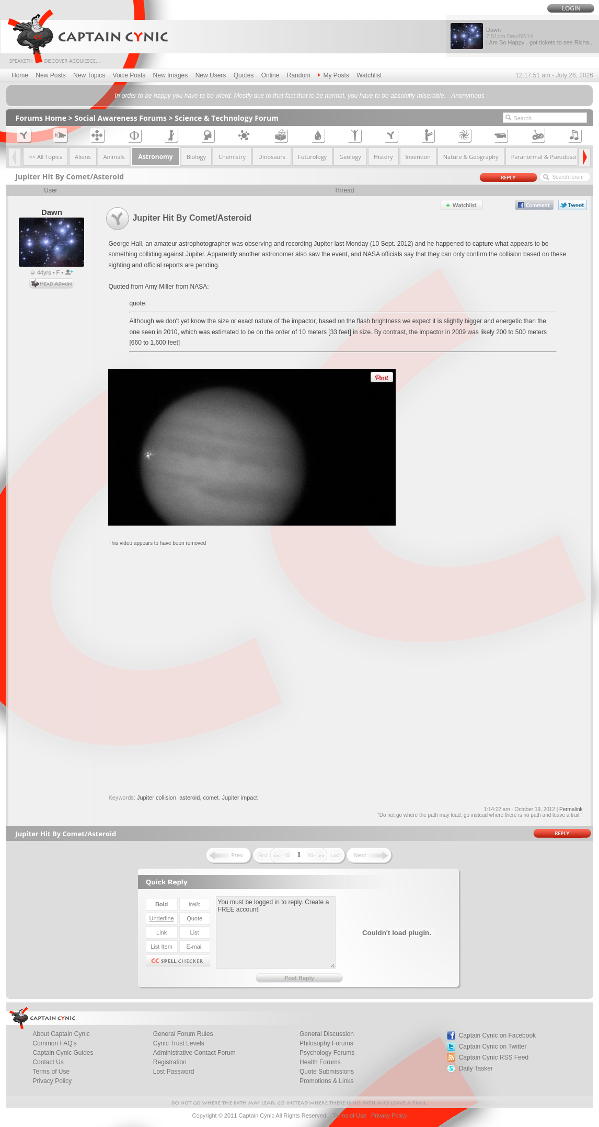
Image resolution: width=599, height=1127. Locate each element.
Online (270, 75)
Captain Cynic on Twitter (493, 1046)
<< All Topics (45, 157)
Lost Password (173, 1071)
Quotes (244, 75)
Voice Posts (129, 75)
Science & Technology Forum (227, 118)
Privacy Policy (52, 1081)
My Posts (333, 75)
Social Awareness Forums (120, 118)
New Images (170, 75)
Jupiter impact (240, 797)
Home (19, 75)
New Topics (89, 75)
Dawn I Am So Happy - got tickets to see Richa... (540, 36)
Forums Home (40, 118)
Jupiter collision (156, 797)
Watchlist (369, 75)
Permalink (570, 809)
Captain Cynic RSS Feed (493, 1057)
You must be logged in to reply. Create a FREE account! (276, 932)
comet (210, 797)
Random (298, 75)
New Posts (50, 75)
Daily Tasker (476, 1068)
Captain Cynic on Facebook (497, 1035)
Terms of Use (349, 1115)
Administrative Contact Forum (194, 1052)
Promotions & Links (326, 1081)
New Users (210, 75)
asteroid (189, 797)
